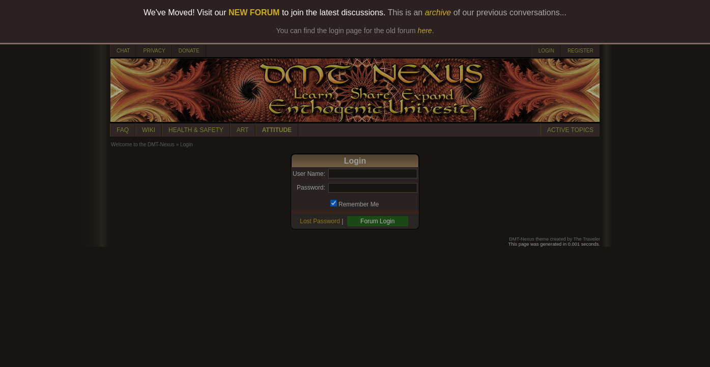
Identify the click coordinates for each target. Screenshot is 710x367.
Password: (311, 187)
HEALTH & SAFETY (195, 130)
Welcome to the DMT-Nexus (143, 144)
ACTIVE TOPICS (570, 130)
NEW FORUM (254, 12)
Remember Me (358, 204)
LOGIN (546, 51)
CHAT (123, 51)
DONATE (189, 51)
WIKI (148, 130)
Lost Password (320, 221)
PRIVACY (154, 51)
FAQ (123, 130)
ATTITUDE (277, 130)
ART (243, 130)
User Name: (309, 173)
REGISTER (580, 51)
